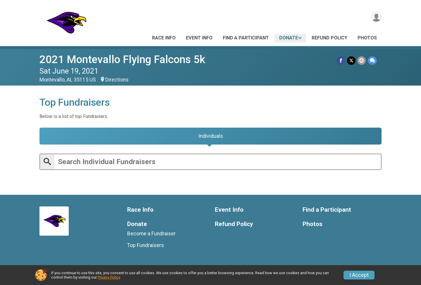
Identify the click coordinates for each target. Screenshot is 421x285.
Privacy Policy (109, 277)
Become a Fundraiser (151, 234)
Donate (288, 38)
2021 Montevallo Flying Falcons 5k (122, 59)
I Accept (359, 275)
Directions (117, 80)
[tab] (210, 137)
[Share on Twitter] (351, 60)
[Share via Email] (362, 60)
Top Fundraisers (145, 246)
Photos (367, 38)
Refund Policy (329, 38)
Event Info (199, 38)
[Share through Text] (372, 60)
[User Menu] (376, 17)
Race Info (164, 38)
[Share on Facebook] (341, 60)
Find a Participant (246, 38)
